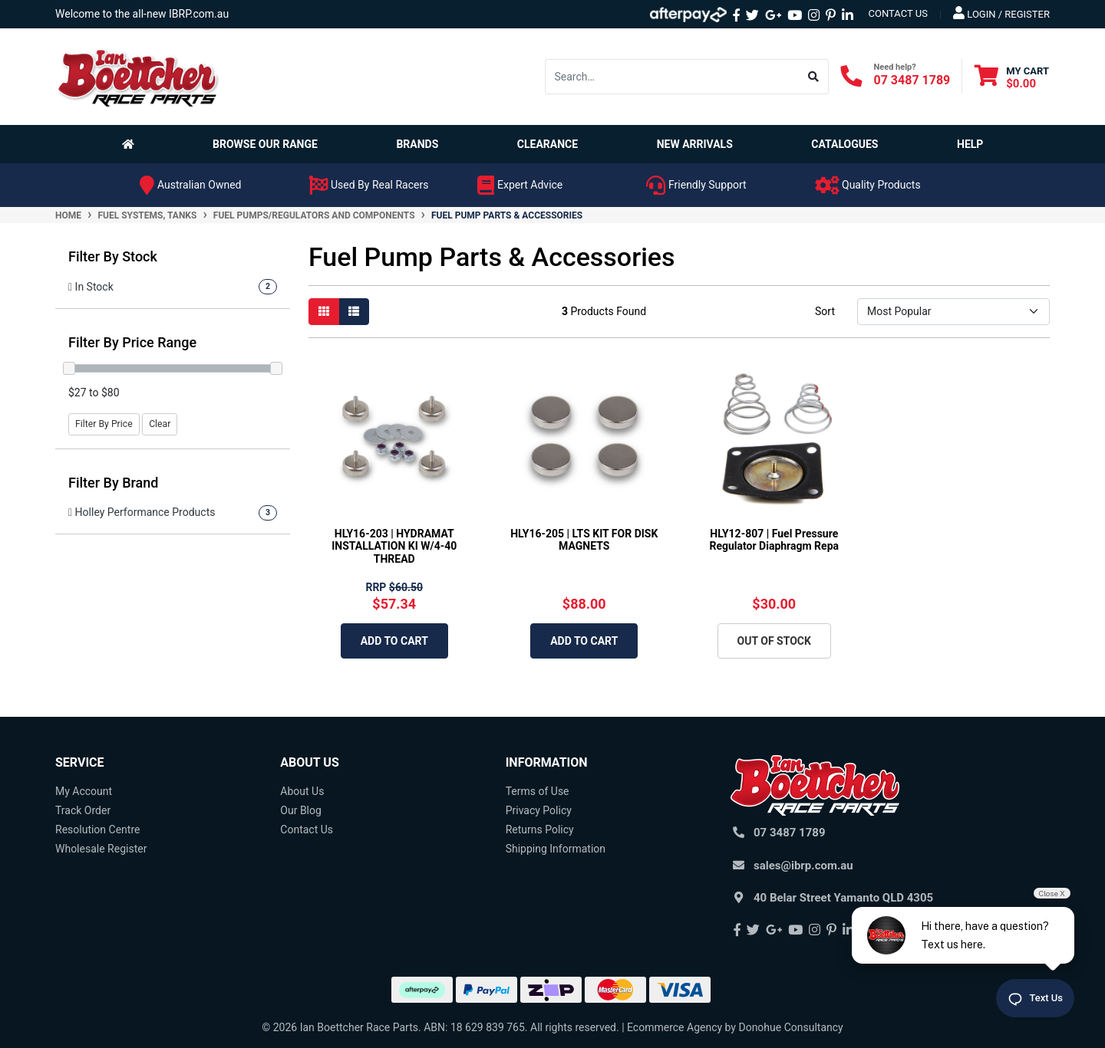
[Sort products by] (953, 311)
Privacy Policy (539, 810)
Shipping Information (555, 849)
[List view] (353, 311)
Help (970, 144)
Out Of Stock (774, 641)
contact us (898, 13)
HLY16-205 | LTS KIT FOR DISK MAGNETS (584, 540)
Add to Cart (394, 641)
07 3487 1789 (912, 80)
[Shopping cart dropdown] (1012, 77)
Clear (159, 424)
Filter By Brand (113, 483)
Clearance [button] (547, 144)
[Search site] (814, 76)
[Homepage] (131, 144)
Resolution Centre (97, 829)
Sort (825, 311)
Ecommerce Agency (674, 1027)
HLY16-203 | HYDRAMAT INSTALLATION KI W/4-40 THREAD (394, 546)
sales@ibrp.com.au (803, 865)
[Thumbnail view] (323, 311)
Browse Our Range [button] (265, 144)
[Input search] (672, 76)
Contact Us (306, 829)
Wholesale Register (101, 849)
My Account (83, 791)
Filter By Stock (112, 256)
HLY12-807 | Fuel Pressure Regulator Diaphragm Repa (774, 540)
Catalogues (844, 144)
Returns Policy (540, 829)
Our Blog (301, 810)
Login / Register (1001, 13)
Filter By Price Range (132, 342)
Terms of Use (537, 791)
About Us (302, 791)
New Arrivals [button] (695, 144)
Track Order (82, 810)
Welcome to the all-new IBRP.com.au (142, 14)
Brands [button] (417, 144)
